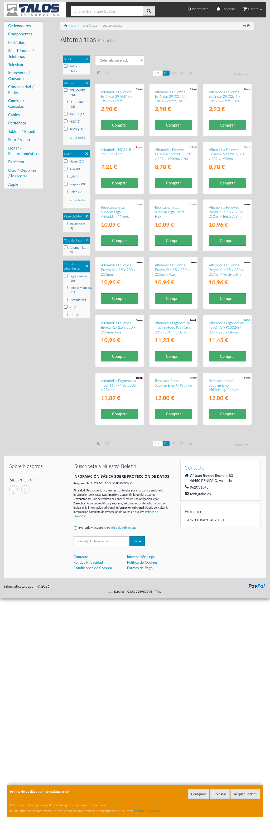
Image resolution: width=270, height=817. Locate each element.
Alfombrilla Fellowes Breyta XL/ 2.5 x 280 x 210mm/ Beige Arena (226, 321)
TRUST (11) (74, 114)
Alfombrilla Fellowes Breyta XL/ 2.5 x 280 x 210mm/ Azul (172, 415)
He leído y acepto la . (108, 746)
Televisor (15, 64)
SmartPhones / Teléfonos (21, 53)
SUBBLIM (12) (73, 104)
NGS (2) (72, 121)
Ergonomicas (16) (75, 278)
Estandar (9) (75, 300)
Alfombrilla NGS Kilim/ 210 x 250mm (118, 224)
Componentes (20, 33)
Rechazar (220, 794)
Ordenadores (19, 25)
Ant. (157, 73)
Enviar (137, 759)
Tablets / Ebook (21, 131)
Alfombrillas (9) (75, 249)
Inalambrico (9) (74, 226)
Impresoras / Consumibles (19, 75)
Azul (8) (72, 169)
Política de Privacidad (122, 746)
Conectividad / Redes (21, 89)
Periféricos (17, 122)
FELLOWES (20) (74, 92)
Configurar (198, 794)
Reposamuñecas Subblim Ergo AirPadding (173, 601)
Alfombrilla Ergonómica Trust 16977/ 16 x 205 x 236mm (118, 603)
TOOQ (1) (73, 129)
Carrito (252, 9)
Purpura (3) (74, 184)
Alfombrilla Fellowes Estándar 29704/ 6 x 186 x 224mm (116, 133)
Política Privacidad (88, 780)
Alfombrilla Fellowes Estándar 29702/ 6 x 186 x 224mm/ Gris (224, 133)
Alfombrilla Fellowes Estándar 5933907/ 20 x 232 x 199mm (226, 227)
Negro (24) (74, 161)
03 (182, 73)
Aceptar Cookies (245, 794)
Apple (13, 184)
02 (174, 73)
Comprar (119, 161)
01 (166, 73)
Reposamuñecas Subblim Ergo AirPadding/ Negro (115, 321)
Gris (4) (71, 177)
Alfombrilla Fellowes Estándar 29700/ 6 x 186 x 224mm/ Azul (170, 133)
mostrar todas (76, 138)
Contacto (225, 9)
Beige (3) (72, 192)
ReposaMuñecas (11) (76, 290)
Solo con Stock (72, 68)
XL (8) (70, 307)
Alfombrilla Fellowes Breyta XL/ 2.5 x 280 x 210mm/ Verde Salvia (226, 415)
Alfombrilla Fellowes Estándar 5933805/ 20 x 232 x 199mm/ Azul (172, 227)
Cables (14, 114)
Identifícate (197, 9)
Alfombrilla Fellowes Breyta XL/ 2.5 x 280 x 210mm (118, 415)
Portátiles (16, 42)
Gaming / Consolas (16, 103)
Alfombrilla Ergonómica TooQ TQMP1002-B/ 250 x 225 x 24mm (226, 509)
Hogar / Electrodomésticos (24, 151)
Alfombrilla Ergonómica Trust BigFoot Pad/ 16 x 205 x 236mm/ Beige (173, 509)
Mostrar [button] (240, 74)
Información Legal (141, 775)
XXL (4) (71, 315)
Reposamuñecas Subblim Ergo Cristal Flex (170, 321)
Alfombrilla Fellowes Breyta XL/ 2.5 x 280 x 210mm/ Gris (118, 509)
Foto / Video (19, 139)
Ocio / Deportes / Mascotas (22, 173)
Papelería (16, 161)
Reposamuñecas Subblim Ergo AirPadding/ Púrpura (224, 603)
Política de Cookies (147, 811)
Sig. (190, 73)
